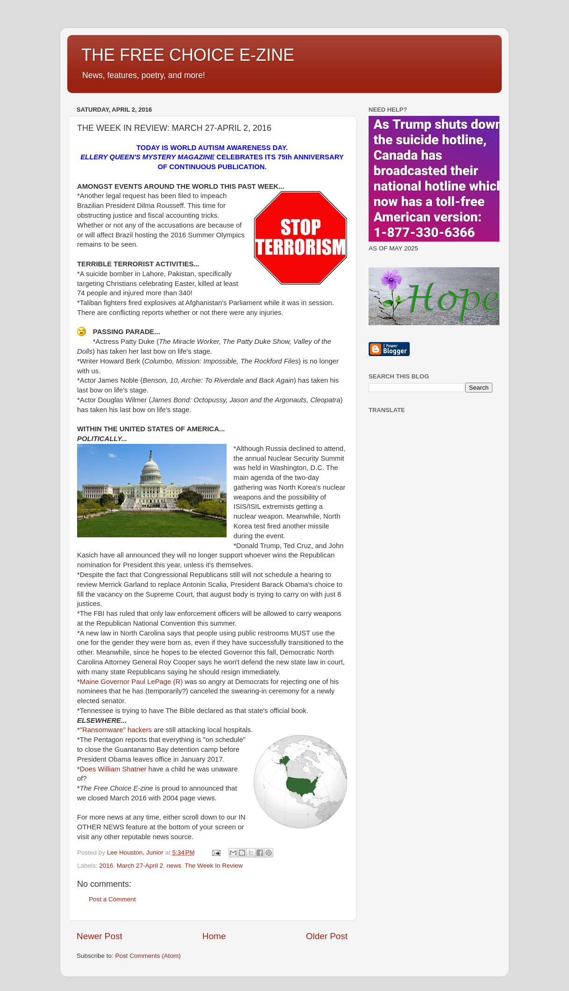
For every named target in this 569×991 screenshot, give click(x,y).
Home (214, 936)
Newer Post (99, 936)
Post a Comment (112, 899)
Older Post (327, 936)
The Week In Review (213, 865)
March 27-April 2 (140, 865)
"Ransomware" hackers (117, 730)
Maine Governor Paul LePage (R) (132, 681)
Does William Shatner (113, 769)
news (173, 865)
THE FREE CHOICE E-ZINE (187, 54)
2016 (106, 865)
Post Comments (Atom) (148, 955)
